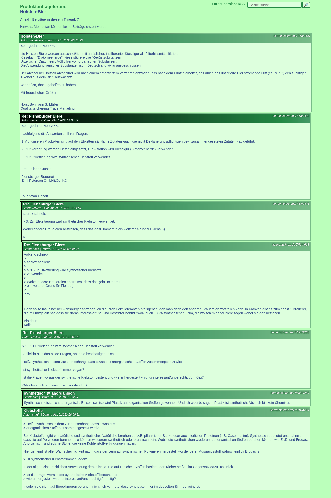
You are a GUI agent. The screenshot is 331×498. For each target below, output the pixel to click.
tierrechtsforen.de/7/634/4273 (289, 410)
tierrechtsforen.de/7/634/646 (291, 203)
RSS (241, 4)
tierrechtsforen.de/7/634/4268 (290, 332)
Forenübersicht (224, 4)
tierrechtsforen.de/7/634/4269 (290, 393)
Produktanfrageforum (42, 6)
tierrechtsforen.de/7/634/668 (290, 244)
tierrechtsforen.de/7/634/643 (291, 116)
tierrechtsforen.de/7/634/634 (292, 36)
